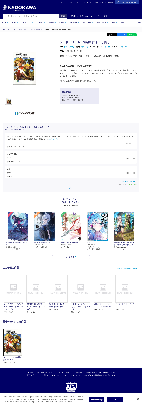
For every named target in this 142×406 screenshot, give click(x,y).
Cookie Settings (96, 400)
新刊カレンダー (87, 16)
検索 (63, 16)
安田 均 (84, 47)
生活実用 (88, 22)
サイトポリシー (76, 370)
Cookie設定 (88, 370)
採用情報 (44, 368)
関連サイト (99, 2)
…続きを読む (54, 139)
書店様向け (80, 368)
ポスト (113, 35)
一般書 (52, 22)
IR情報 (37, 368)
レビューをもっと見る (128, 181)
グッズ (129, 22)
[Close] (138, 399)
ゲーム (122, 22)
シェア (123, 35)
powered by (128, 184)
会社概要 (30, 368)
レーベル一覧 (86, 2)
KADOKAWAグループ (106, 368)
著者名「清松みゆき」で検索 (127, 264)
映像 (114, 22)
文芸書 (5, 22)
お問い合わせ (47, 370)
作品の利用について (34, 370)
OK (115, 400)
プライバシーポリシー (61, 370)
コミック (41, 22)
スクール (137, 22)
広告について (54, 368)
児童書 (62, 22)
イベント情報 (101, 16)
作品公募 (110, 2)
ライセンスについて (68, 368)
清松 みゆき (69, 47)
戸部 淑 (106, 47)
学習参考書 (74, 22)
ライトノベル (27, 22)
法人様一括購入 (91, 368)
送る (132, 35)
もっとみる (69, 252)
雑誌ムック (102, 22)
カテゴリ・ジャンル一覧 (69, 2)
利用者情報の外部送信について (104, 370)
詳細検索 (74, 16)
